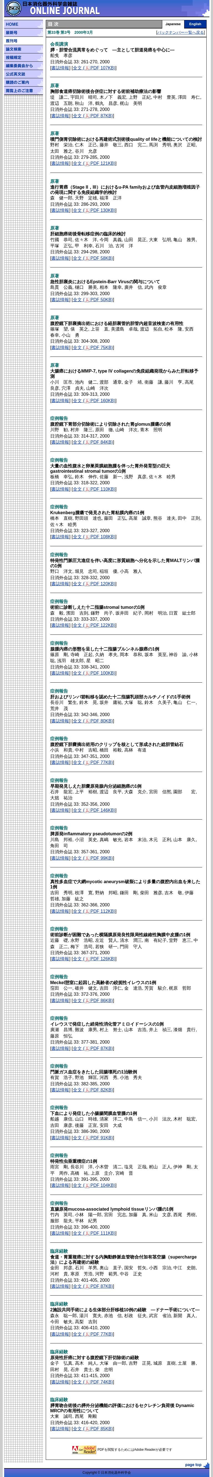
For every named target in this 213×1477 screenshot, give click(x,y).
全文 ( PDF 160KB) (94, 400)
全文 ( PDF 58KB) (93, 258)
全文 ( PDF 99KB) (93, 858)
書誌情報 (60, 68)
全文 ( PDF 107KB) (94, 68)
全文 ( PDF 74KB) (93, 1382)
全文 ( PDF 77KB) (93, 762)
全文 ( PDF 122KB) (94, 625)
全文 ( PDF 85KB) (93, 1428)
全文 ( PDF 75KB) (93, 347)
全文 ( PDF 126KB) (94, 958)
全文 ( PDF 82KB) (93, 1090)
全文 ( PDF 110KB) (94, 489)
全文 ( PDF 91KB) (93, 1137)
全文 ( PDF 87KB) (93, 115)
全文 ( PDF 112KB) (94, 911)
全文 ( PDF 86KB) (93, 1000)
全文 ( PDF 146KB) (94, 810)
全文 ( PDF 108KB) (94, 536)
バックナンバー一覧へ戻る (180, 32)
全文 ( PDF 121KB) (94, 163)
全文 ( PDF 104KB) (94, 1185)
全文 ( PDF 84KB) (93, 442)
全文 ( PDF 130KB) (94, 210)
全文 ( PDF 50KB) (93, 299)
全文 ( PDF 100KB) (94, 673)
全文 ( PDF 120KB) (94, 583)
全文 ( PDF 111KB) (94, 1233)
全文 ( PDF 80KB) (93, 721)
